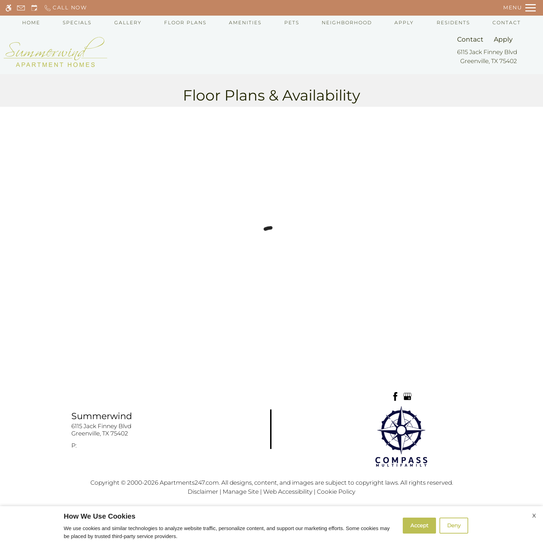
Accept (419, 525)
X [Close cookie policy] (534, 515)
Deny (454, 525)
